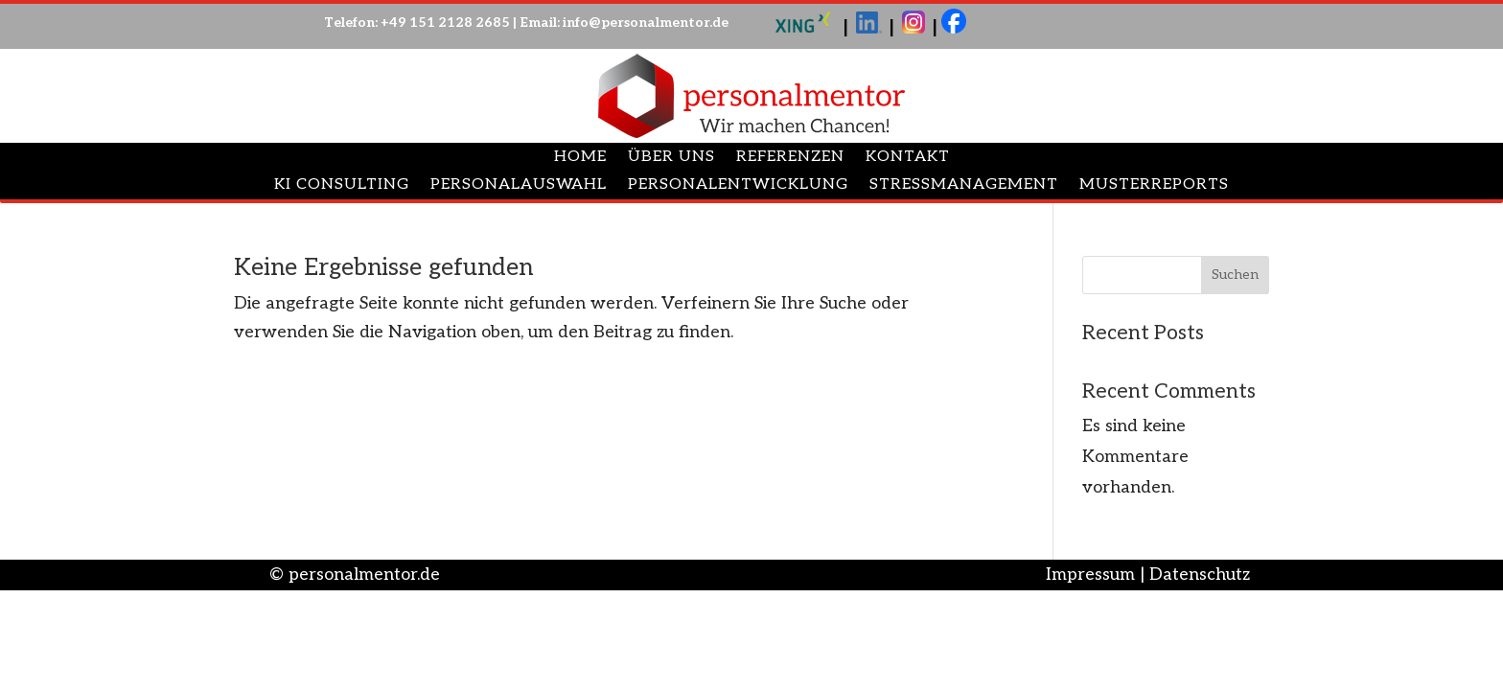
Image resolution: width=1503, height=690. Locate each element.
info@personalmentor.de (645, 22)
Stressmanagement (963, 186)
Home (580, 158)
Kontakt (908, 158)
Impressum (1090, 574)
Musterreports (1154, 186)
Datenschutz (1199, 574)
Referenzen (790, 158)
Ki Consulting (341, 186)
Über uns (671, 158)
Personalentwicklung (738, 186)
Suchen (1235, 274)
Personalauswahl (518, 186)
